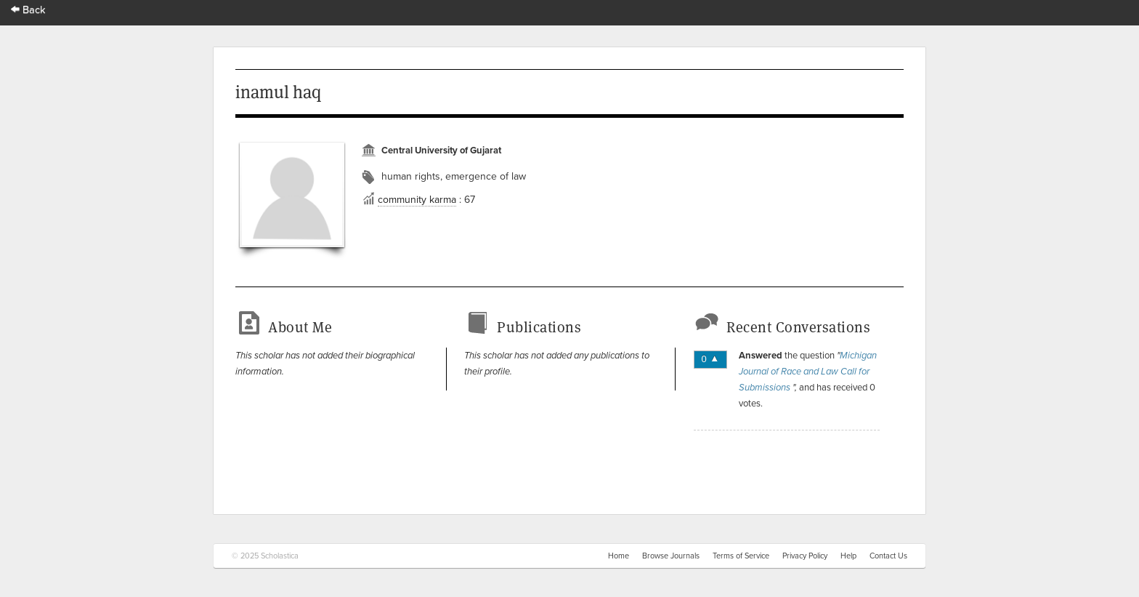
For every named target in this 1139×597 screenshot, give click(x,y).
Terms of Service (741, 556)
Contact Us (888, 556)
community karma (417, 199)
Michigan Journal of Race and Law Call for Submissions (808, 371)
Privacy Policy (804, 556)
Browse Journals (671, 556)
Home (618, 556)
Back (28, 10)
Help (848, 556)
